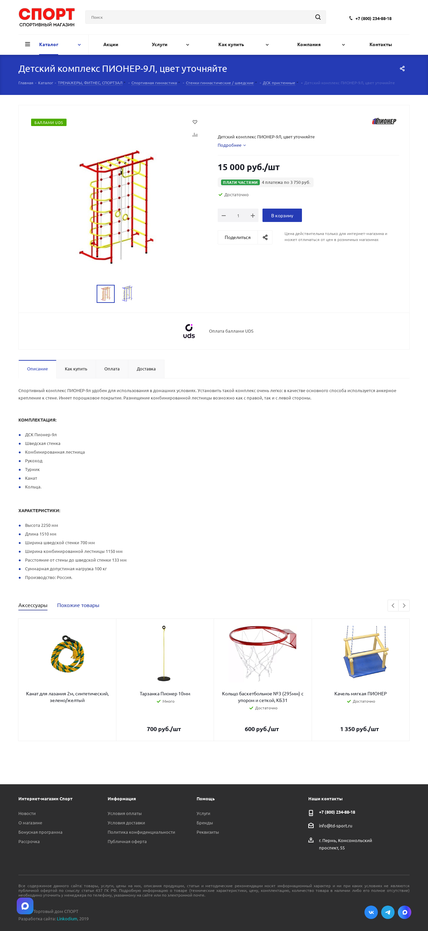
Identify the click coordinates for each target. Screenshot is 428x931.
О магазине (30, 822)
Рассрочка (29, 841)
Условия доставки (126, 822)
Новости (27, 813)
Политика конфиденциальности (141, 832)
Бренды (205, 822)
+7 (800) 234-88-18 (373, 18)
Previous (393, 606)
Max (404, 912)
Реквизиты (208, 832)
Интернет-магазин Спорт (45, 798)
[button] (266, 182)
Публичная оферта (127, 841)
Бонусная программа (40, 832)
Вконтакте (371, 912)
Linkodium (67, 918)
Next (404, 606)
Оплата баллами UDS (231, 331)
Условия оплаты (125, 813)
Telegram (388, 912)
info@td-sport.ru (335, 825)
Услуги (203, 813)
